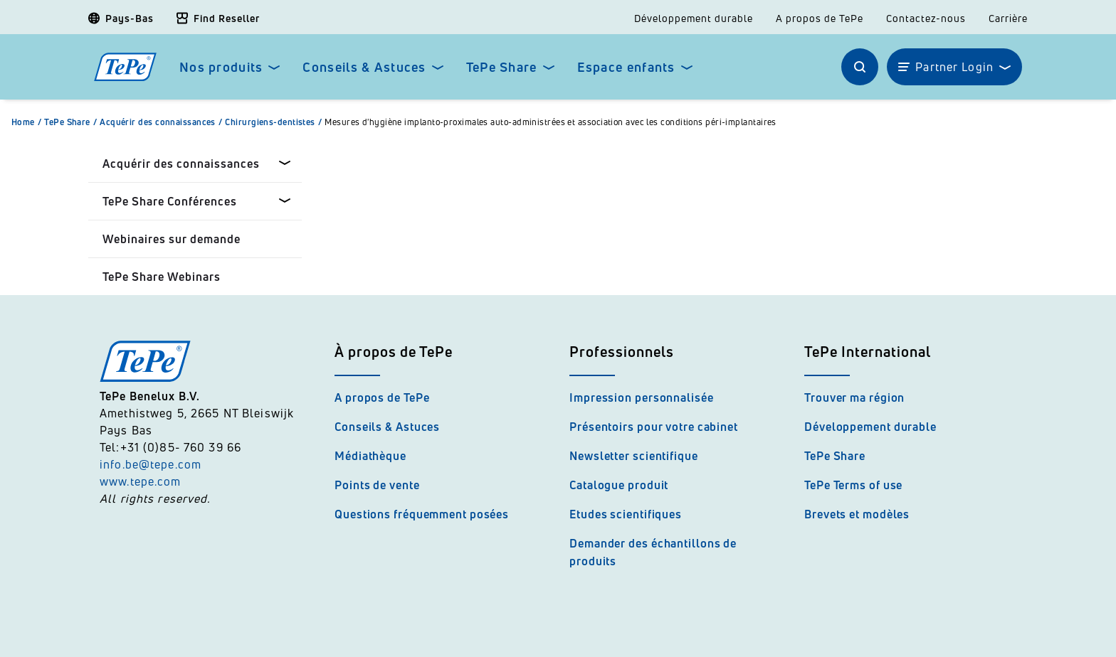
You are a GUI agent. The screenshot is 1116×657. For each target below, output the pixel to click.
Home (27, 122)
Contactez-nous (926, 18)
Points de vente (377, 485)
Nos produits (221, 67)
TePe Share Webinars (161, 276)
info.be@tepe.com (150, 464)
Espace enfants (626, 67)
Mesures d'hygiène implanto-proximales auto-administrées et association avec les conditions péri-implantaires (551, 122)
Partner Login (954, 67)
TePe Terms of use (853, 485)
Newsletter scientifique (633, 456)
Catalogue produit (618, 485)
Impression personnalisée (641, 397)
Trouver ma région (854, 397)
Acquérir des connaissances (162, 122)
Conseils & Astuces (364, 67)
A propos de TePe (819, 18)
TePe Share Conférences (169, 201)
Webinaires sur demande (171, 239)
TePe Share (501, 67)
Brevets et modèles (857, 514)
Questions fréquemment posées (422, 514)
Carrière (1008, 18)
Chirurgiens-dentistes (275, 122)
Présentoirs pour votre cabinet (653, 426)
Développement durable (693, 18)
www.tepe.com (140, 481)
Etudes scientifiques (625, 514)
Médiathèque (370, 456)
